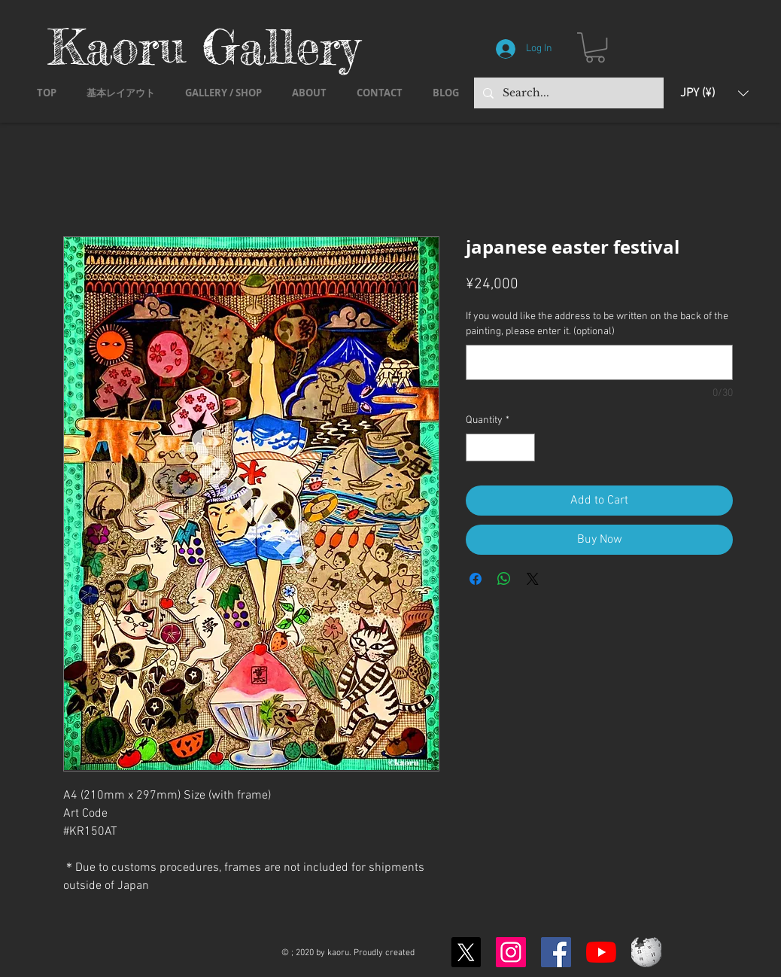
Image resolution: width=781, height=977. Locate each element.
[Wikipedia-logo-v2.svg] (646, 952)
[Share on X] (533, 579)
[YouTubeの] (601, 952)
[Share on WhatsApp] (504, 579)
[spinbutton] (500, 447)
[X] (466, 952)
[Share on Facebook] (475, 579)
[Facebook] (556, 952)
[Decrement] (477, 447)
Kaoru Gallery (204, 46)
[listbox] (714, 93)
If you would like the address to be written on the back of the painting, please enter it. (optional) (597, 324)
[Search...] (567, 93)
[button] (595, 47)
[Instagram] (511, 952)
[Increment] (523, 447)
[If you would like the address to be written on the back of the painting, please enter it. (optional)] (599, 362)
